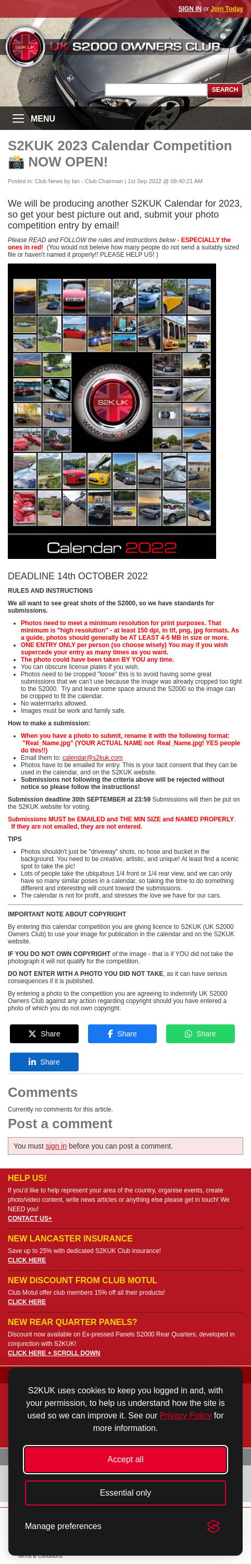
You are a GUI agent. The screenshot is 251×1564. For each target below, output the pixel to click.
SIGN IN (190, 9)
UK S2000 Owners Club (125, 46)
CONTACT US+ (30, 1218)
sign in (56, 1146)
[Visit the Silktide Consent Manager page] (213, 1526)
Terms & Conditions (39, 1556)
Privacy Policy (186, 1415)
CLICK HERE (27, 1260)
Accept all (125, 1459)
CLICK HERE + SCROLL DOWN (54, 1353)
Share (44, 1034)
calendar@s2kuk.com (92, 757)
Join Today (227, 9)
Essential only (126, 1492)
